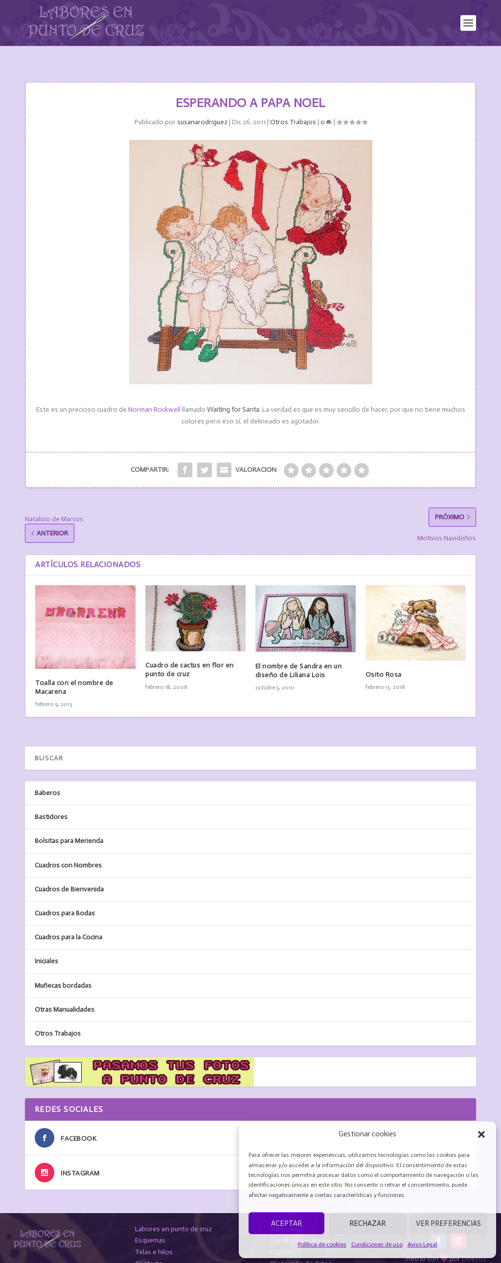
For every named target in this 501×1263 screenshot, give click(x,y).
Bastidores (51, 800)
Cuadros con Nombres (68, 848)
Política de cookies (322, 1244)
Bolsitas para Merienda (69, 824)
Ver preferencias (448, 1223)
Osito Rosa (383, 658)
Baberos (47, 776)
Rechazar (367, 1223)
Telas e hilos (154, 1235)
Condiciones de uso (377, 1244)
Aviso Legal (422, 1244)
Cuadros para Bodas (65, 896)
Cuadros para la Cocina (68, 920)
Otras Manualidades (64, 993)
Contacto (149, 1247)
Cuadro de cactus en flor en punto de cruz (189, 653)
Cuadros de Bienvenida (69, 872)
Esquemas (150, 1223)
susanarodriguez (202, 105)
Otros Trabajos (293, 105)
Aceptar (286, 1223)
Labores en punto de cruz (173, 1212)
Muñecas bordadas (63, 969)
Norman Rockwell (154, 393)
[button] (481, 1134)
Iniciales (46, 944)
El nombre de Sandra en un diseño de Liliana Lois (298, 654)
